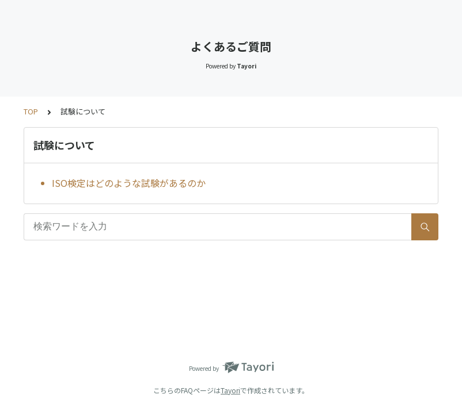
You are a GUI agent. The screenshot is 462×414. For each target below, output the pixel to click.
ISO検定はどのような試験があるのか (129, 183)
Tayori (230, 390)
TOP (31, 111)
